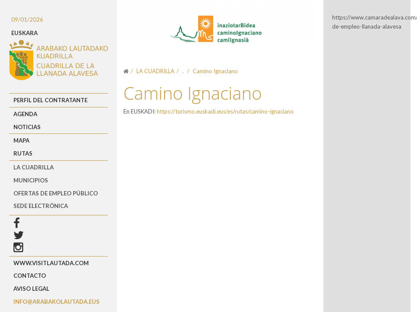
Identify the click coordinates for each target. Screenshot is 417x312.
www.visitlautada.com (51, 263)
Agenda (25, 113)
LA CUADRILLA (33, 167)
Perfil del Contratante (50, 100)
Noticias (27, 127)
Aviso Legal (31, 288)
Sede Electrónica (40, 205)
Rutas (22, 153)
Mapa (21, 140)
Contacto (29, 275)
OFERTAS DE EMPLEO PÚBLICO (55, 193)
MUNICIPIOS (30, 180)
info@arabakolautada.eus (56, 301)
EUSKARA (24, 32)
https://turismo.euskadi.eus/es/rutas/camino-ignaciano (225, 111)
